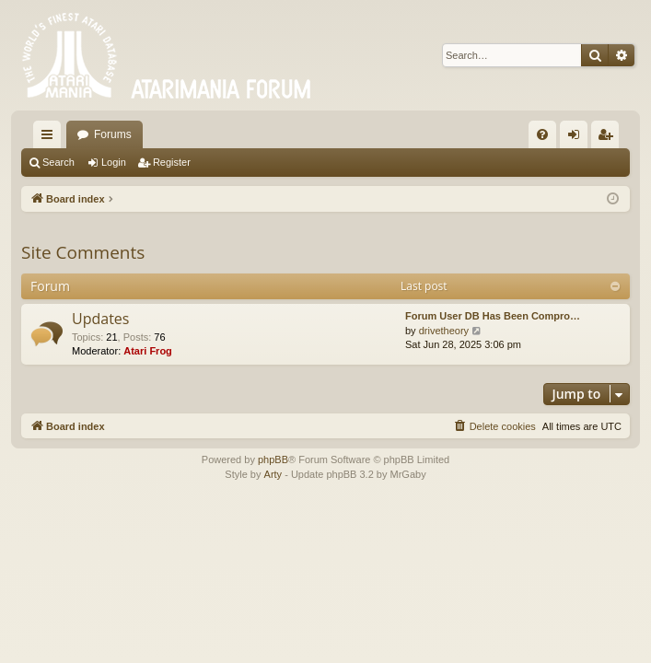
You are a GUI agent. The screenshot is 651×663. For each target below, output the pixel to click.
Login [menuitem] (577, 138)
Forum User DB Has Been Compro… (492, 315)
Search (58, 162)
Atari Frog (147, 350)
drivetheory (444, 330)
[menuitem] (542, 134)
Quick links (51, 138)
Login (113, 162)
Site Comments (83, 252)
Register (172, 162)
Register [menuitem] (609, 138)
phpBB (273, 459)
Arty (273, 474)
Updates (100, 318)
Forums (113, 134)
